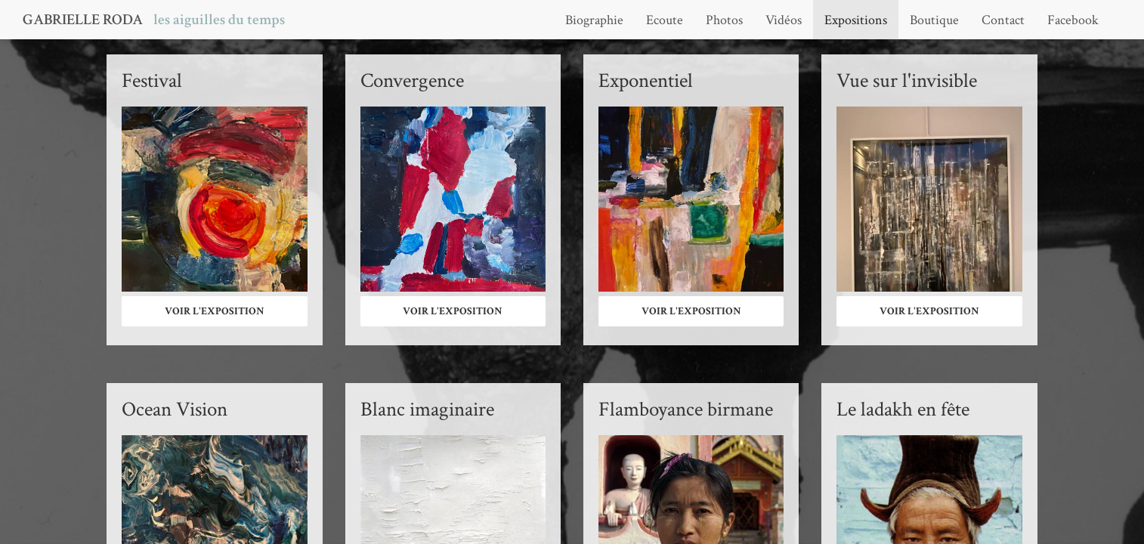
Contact (1003, 20)
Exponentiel (645, 81)
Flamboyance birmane (685, 409)
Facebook (1073, 20)
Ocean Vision (174, 409)
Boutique (934, 20)
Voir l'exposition (214, 311)
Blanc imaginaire (427, 409)
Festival (152, 81)
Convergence (412, 81)
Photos (724, 20)
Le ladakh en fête (902, 409)
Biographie (594, 20)
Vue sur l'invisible (906, 81)
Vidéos (783, 20)
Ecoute (664, 20)
